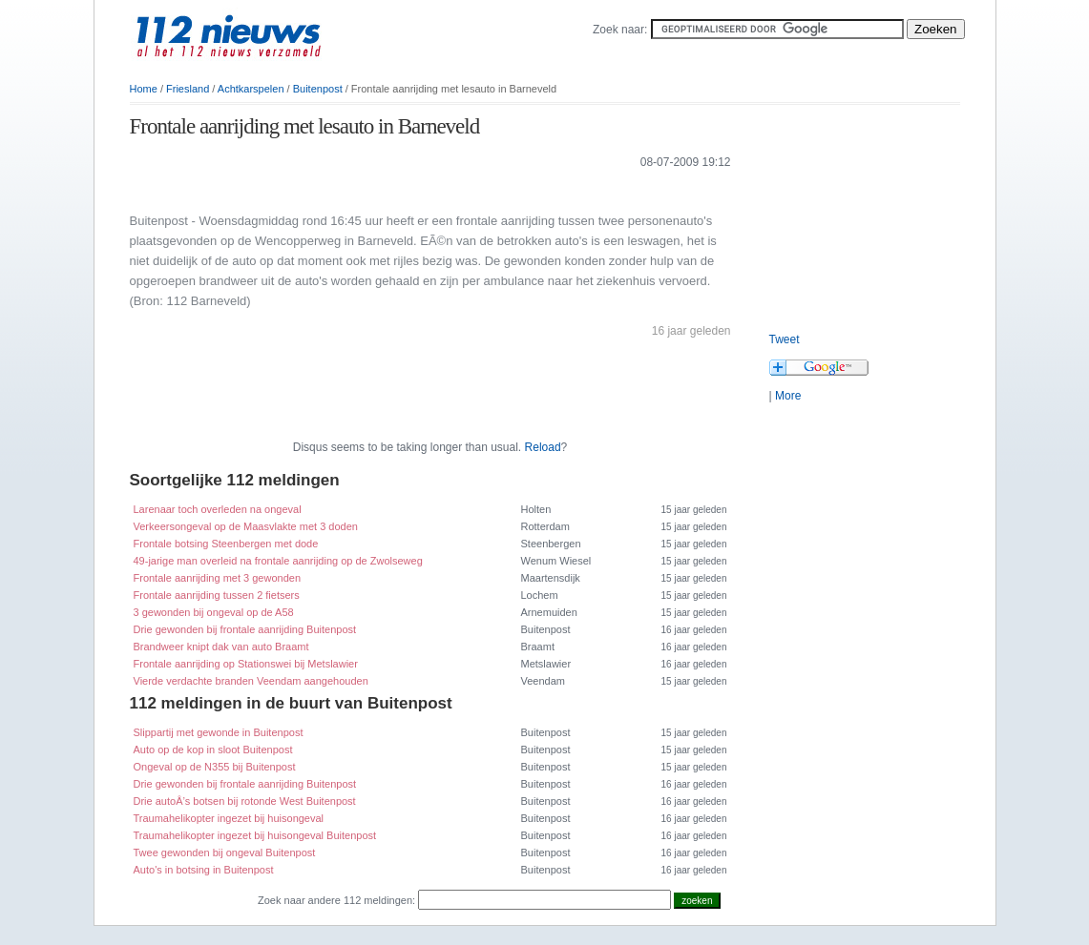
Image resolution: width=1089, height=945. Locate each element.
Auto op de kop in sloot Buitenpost (213, 749)
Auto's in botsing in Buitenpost (204, 869)
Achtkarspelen (251, 88)
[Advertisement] (353, 189)
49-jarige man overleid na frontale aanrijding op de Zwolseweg (278, 560)
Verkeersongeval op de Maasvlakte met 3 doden (246, 526)
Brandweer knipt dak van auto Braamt (221, 646)
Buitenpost (318, 88)
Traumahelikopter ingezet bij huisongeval (229, 818)
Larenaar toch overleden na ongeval (218, 509)
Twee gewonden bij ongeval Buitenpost (225, 852)
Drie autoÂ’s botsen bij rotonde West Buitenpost (245, 801)
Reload (543, 447)
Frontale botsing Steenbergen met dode (226, 543)
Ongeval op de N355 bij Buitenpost (215, 766)
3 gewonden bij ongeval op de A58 (214, 612)
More (788, 395)
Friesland (187, 88)
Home (143, 88)
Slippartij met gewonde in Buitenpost (219, 732)
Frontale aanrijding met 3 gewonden (218, 578)
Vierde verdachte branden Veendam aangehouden (251, 681)
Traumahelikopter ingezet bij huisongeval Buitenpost (255, 835)
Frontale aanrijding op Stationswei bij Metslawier (246, 663)
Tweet (784, 339)
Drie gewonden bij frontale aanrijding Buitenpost (245, 629)
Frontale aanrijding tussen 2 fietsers (217, 595)
